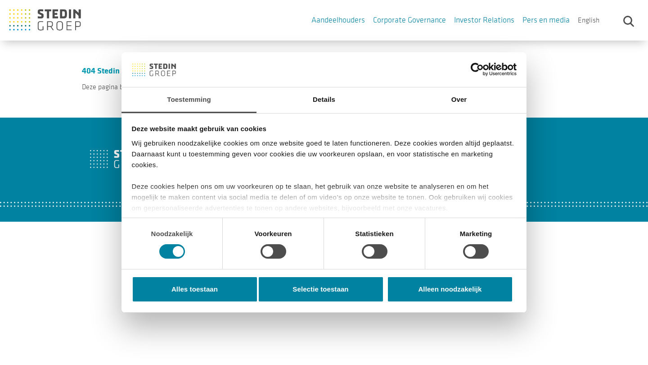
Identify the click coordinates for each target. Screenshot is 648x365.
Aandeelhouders (338, 20)
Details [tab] (324, 99)
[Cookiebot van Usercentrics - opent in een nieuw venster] (477, 69)
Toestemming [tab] (189, 99)
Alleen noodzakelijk (450, 289)
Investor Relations (484, 20)
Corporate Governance (409, 20)
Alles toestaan (194, 289)
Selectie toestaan (320, 289)
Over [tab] (459, 99)
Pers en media (546, 20)
